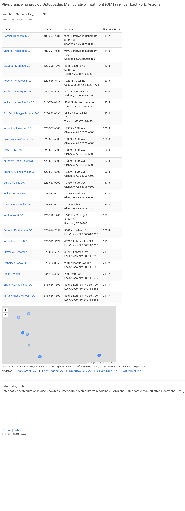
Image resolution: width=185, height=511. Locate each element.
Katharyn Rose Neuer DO (18, 161)
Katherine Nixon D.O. (16, 241)
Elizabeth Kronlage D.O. (17, 65)
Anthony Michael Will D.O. (19, 171)
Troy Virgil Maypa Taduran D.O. (22, 113)
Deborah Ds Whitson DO (18, 230)
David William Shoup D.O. (18, 139)
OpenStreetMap (101, 363)
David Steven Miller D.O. (18, 204)
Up (30, 430)
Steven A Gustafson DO (17, 252)
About (19, 430)
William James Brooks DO (19, 102)
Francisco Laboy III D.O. (17, 263)
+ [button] (5, 310)
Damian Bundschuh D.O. (18, 36)
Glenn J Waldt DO (14, 274)
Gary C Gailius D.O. (15, 182)
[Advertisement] (56, 414)
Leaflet (90, 363)
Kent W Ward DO (13, 215)
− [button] (5, 315)
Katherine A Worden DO (17, 128)
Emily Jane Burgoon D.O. (18, 91)
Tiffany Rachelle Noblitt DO (20, 295)
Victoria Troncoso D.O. (17, 50)
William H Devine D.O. (16, 193)
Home (6, 430)
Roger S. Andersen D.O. (17, 80)
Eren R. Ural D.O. (13, 150)
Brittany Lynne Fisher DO (18, 284)
